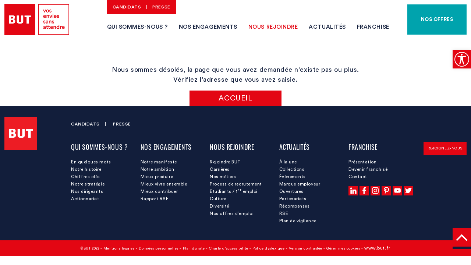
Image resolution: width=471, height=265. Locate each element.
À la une (288, 162)
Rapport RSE (155, 199)
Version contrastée (305, 248)
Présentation (362, 162)
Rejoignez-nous (445, 148)
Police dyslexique (268, 248)
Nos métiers (223, 176)
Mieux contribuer (159, 191)
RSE (283, 213)
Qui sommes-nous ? (137, 27)
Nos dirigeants (87, 191)
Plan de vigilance (297, 221)
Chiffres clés (85, 176)
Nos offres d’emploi (232, 213)
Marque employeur (300, 184)
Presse (161, 7)
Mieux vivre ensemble (164, 184)
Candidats (127, 7)
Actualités (327, 27)
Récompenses (294, 206)
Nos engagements (208, 27)
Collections (292, 169)
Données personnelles (158, 248)
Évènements (292, 176)
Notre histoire (86, 169)
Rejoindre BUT (225, 162)
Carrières (220, 169)
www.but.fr (377, 248)
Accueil (235, 98)
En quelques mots (91, 162)
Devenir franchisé (367, 169)
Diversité (219, 206)
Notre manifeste (159, 162)
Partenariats (293, 199)
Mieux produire (157, 176)
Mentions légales (119, 248)
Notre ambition (157, 169)
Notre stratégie (88, 184)
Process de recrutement (236, 184)
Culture (218, 199)
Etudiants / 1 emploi (234, 191)
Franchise (373, 27)
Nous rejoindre (273, 27)
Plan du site (194, 248)
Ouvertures (291, 191)
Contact (357, 176)
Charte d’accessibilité (228, 248)
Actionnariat (85, 199)
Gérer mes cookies (343, 248)
